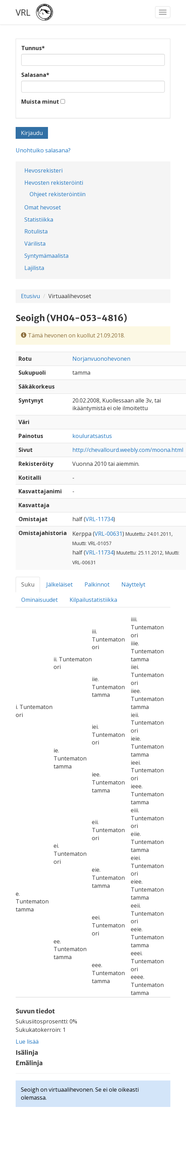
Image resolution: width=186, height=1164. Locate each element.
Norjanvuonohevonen (101, 358)
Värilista (35, 243)
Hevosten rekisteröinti (53, 182)
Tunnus (33, 48)
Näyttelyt (133, 584)
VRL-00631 (108, 533)
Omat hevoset (42, 207)
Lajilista (34, 268)
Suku (27, 584)
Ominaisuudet (39, 600)
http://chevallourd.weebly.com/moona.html (127, 450)
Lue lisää (27, 1041)
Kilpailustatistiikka (93, 600)
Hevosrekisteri (43, 170)
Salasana (35, 75)
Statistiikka (38, 219)
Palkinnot (97, 584)
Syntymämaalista (46, 256)
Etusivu (30, 296)
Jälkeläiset (59, 584)
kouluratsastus (92, 436)
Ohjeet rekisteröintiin (58, 194)
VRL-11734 (99, 519)
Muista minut (40, 101)
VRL (23, 12)
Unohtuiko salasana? (43, 150)
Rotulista (36, 231)
